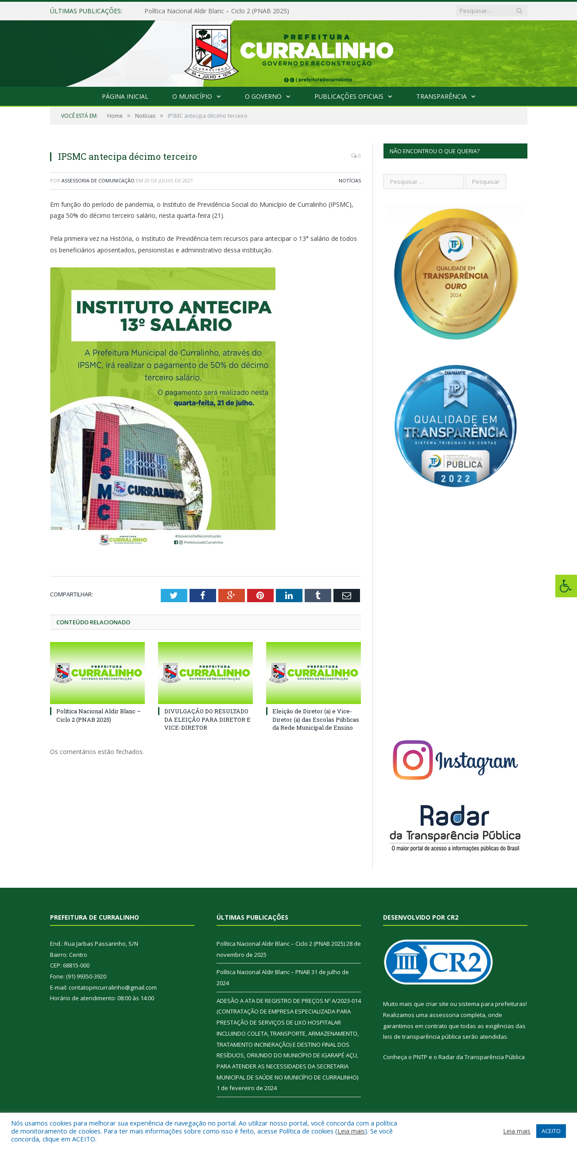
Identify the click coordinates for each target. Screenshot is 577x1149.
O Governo (263, 96)
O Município (192, 96)
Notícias (350, 180)
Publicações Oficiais (348, 96)
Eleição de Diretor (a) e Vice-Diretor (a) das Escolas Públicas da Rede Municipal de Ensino (315, 719)
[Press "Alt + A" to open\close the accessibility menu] (566, 586)
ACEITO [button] (551, 1131)
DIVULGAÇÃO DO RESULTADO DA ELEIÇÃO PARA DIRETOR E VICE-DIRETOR (207, 719)
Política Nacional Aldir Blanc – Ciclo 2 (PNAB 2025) (216, 11)
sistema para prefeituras (492, 1004)
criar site (437, 1004)
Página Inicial (125, 96)
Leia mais (351, 1130)
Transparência (441, 96)
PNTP (420, 1057)
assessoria (444, 1015)
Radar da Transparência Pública (481, 1057)
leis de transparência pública (422, 1037)
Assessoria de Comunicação (98, 180)
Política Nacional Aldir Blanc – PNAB (263, 972)
